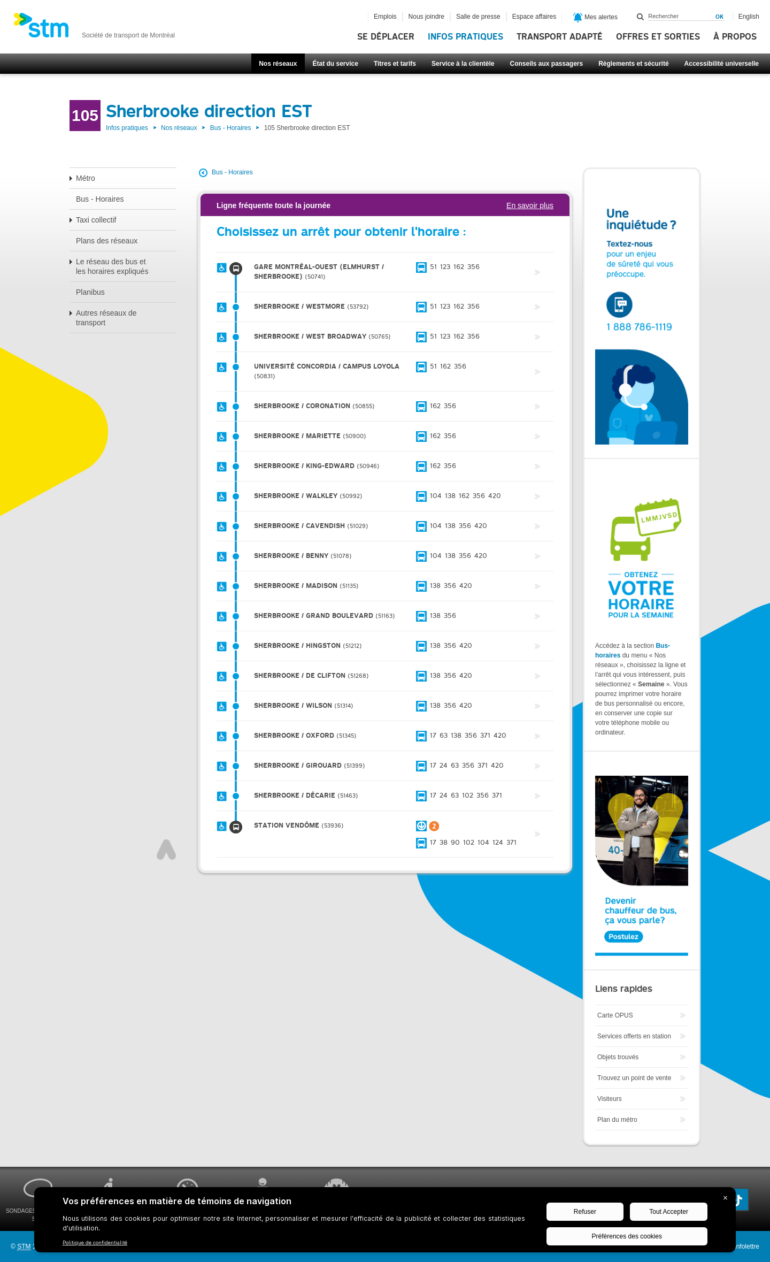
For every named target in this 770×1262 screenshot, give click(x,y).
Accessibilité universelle (721, 63)
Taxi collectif (96, 220)
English (748, 16)
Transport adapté (560, 37)
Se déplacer (385, 37)
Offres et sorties (658, 37)
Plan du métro (617, 1119)
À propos (735, 37)
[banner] (94, 28)
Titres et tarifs (395, 63)
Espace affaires (534, 16)
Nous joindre (426, 16)
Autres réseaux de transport (106, 318)
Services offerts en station (634, 1036)
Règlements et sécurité (633, 63)
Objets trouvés (617, 1057)
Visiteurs (609, 1099)
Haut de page (166, 849)
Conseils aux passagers (546, 63)
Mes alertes (595, 17)
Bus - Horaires (230, 128)
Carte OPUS (615, 1015)
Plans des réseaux (106, 240)
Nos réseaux (278, 63)
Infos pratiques (465, 37)
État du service (335, 63)
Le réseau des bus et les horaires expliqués (112, 266)
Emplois (385, 16)
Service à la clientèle (463, 63)
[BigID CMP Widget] (385, 1222)
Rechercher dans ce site (640, 16)
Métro (85, 178)
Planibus (90, 292)
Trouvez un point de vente (634, 1078)
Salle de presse (478, 16)
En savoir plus (529, 205)
